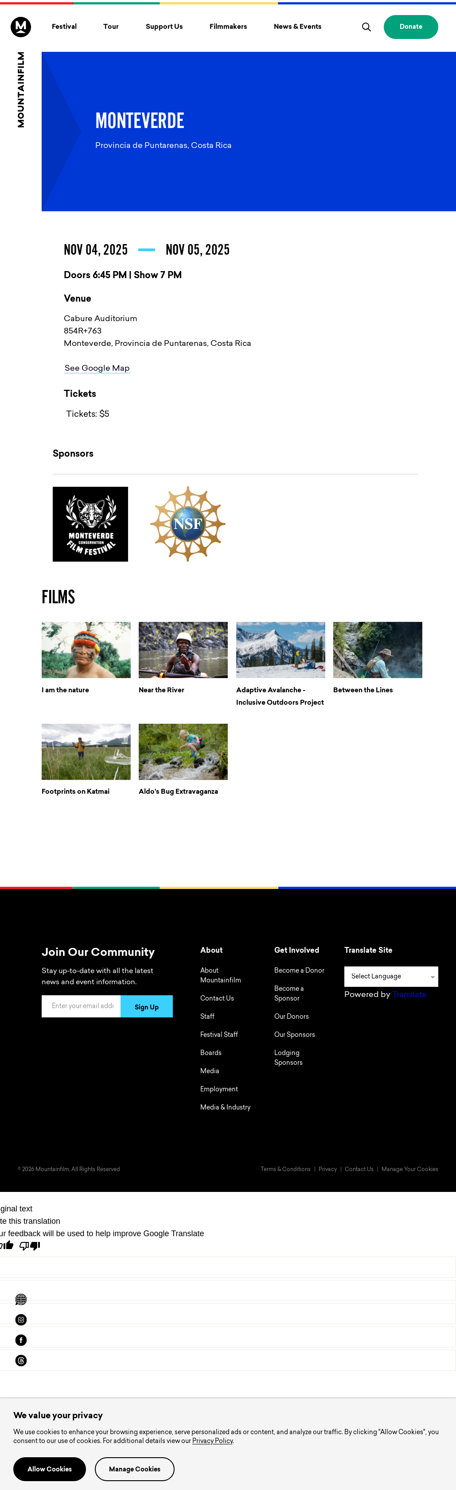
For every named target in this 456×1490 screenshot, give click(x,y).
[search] (366, 27)
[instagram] (20, 1320)
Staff (207, 1017)
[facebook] (20, 1340)
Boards (211, 1054)
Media (209, 1072)
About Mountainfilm (220, 976)
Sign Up (147, 1008)
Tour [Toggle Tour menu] (111, 27)
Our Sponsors (294, 1035)
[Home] (21, 72)
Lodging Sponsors (288, 1059)
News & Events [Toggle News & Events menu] (298, 27)
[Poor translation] (29, 1246)
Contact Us (217, 999)
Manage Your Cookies (410, 1169)
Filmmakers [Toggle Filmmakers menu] (228, 27)
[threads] (20, 1360)
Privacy (328, 1169)
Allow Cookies (49, 1470)
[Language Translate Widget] (391, 976)
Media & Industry (225, 1108)
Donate (411, 27)
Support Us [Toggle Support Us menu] (164, 27)
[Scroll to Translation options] (20, 1299)
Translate (409, 995)
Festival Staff (219, 1035)
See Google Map (97, 369)
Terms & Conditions (286, 1169)
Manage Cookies (134, 1470)
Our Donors (291, 1017)
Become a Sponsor (289, 994)
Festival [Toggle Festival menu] (64, 27)
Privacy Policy (212, 1442)
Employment (219, 1090)
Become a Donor (299, 971)
